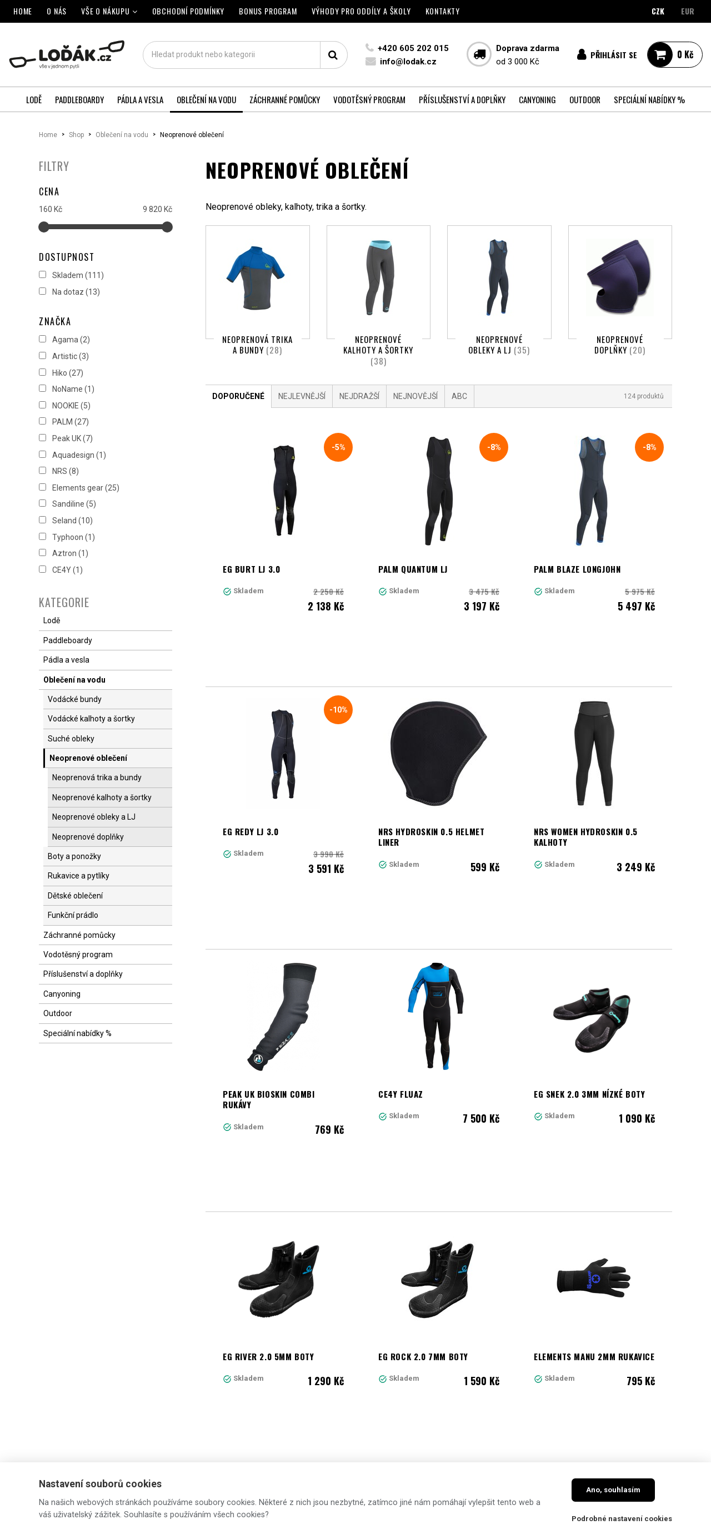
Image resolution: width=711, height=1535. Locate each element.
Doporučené (238, 410)
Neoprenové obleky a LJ (499, 344)
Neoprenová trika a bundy (257, 344)
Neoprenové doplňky (619, 344)
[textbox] (245, 55)
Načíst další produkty (439, 1284)
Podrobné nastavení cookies (622, 1518)
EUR (687, 11)
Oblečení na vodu (122, 135)
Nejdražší (359, 410)
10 (522, 1236)
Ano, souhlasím (613, 1490)
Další (585, 1236)
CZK (658, 11)
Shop (76, 135)
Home (48, 135)
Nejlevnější (302, 410)
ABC (459, 410)
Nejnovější (415, 410)
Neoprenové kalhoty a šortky (378, 350)
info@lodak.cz (407, 62)
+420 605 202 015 (412, 48)
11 (546, 1236)
